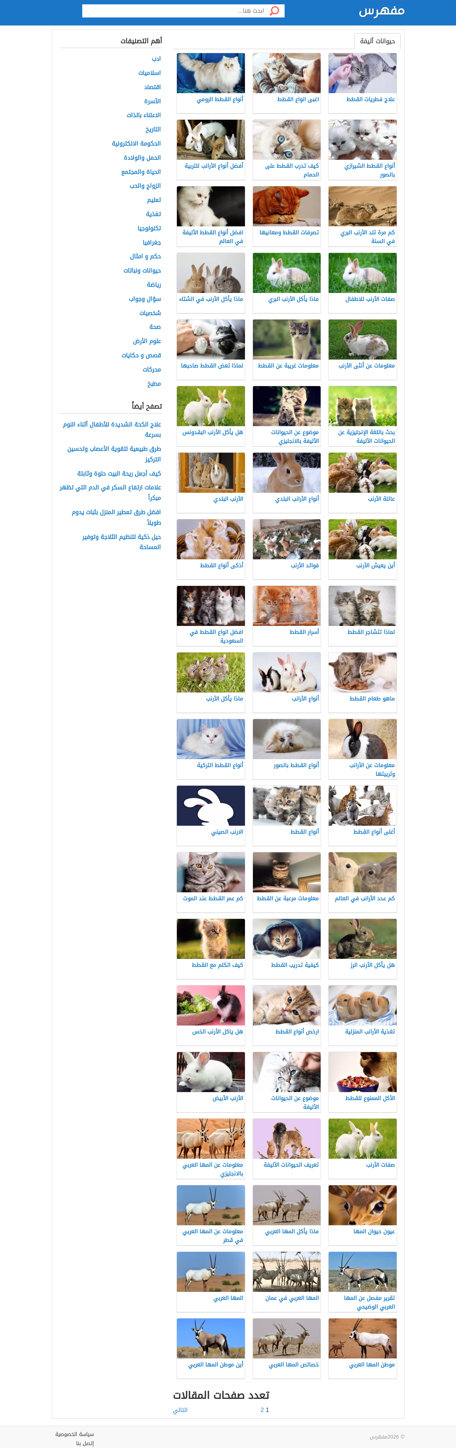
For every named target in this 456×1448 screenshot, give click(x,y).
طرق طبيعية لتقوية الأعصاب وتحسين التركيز (114, 454)
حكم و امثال (145, 256)
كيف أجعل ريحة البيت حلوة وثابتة (119, 474)
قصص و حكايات (141, 355)
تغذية (153, 214)
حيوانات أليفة (377, 41)
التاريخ (153, 129)
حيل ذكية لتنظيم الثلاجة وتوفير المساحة (121, 542)
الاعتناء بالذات (144, 115)
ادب (156, 59)
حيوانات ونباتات (142, 271)
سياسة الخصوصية (74, 1434)
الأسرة (152, 101)
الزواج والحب (145, 186)
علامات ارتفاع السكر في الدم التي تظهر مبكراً (110, 493)
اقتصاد (152, 87)
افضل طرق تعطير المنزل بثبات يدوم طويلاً (116, 517)
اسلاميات (149, 73)
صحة (155, 327)
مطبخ (154, 384)
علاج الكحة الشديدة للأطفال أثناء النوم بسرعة (112, 430)
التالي (180, 1410)
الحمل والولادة (142, 158)
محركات (152, 370)
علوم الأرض (147, 341)
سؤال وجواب (145, 299)
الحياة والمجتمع (141, 172)
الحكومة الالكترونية (136, 144)
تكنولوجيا (149, 228)
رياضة (154, 285)
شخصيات (150, 313)
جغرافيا (152, 243)
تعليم (154, 200)
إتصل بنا (85, 1443)
